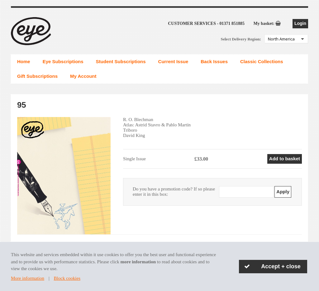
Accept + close (281, 266)
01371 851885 (232, 24)
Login (300, 23)
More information (27, 278)
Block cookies (67, 278)
